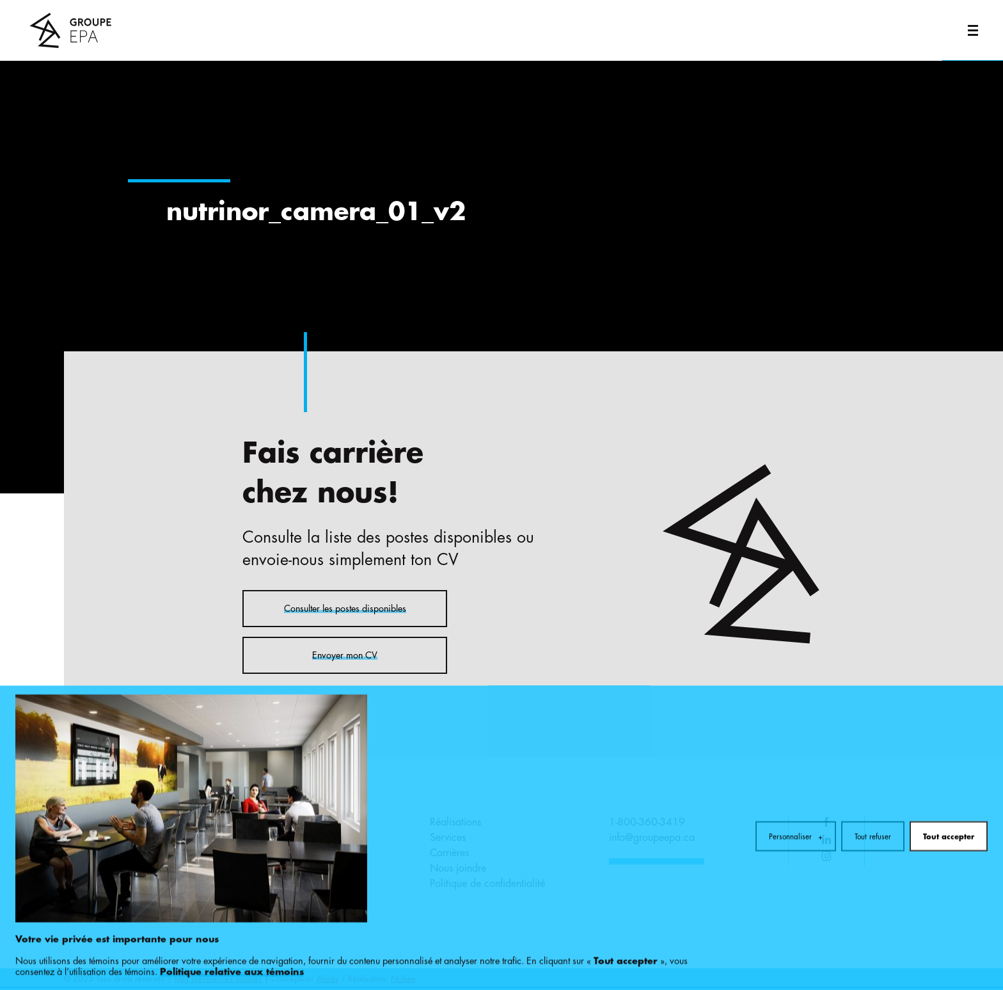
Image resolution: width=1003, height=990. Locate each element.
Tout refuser (873, 798)
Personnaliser (796, 798)
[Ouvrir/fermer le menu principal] (972, 30)
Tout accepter (948, 798)
